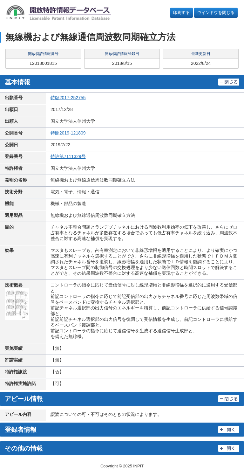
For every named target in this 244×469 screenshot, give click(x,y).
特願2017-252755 (68, 97)
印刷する (181, 12)
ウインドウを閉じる (215, 12)
